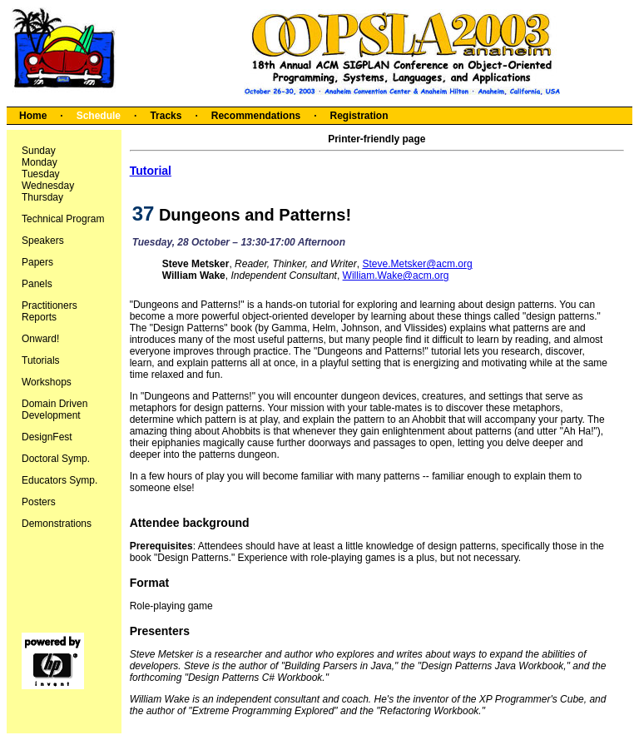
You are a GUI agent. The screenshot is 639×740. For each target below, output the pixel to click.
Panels (37, 284)
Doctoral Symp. (56, 458)
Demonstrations (57, 523)
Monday (39, 162)
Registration (358, 116)
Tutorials (41, 360)
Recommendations (255, 116)
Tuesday (41, 174)
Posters (39, 502)
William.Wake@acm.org (396, 275)
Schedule (99, 116)
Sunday (39, 150)
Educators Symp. (59, 480)
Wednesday (48, 185)
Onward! (40, 339)
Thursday (42, 197)
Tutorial (150, 170)
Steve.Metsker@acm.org (417, 264)
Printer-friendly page (376, 139)
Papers (37, 262)
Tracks (165, 116)
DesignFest (47, 437)
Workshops (47, 382)
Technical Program (63, 219)
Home (33, 116)
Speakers (43, 240)
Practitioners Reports (49, 311)
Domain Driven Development (54, 409)
